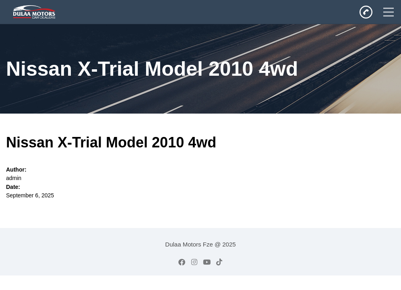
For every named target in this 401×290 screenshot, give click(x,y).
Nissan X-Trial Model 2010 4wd (111, 142)
